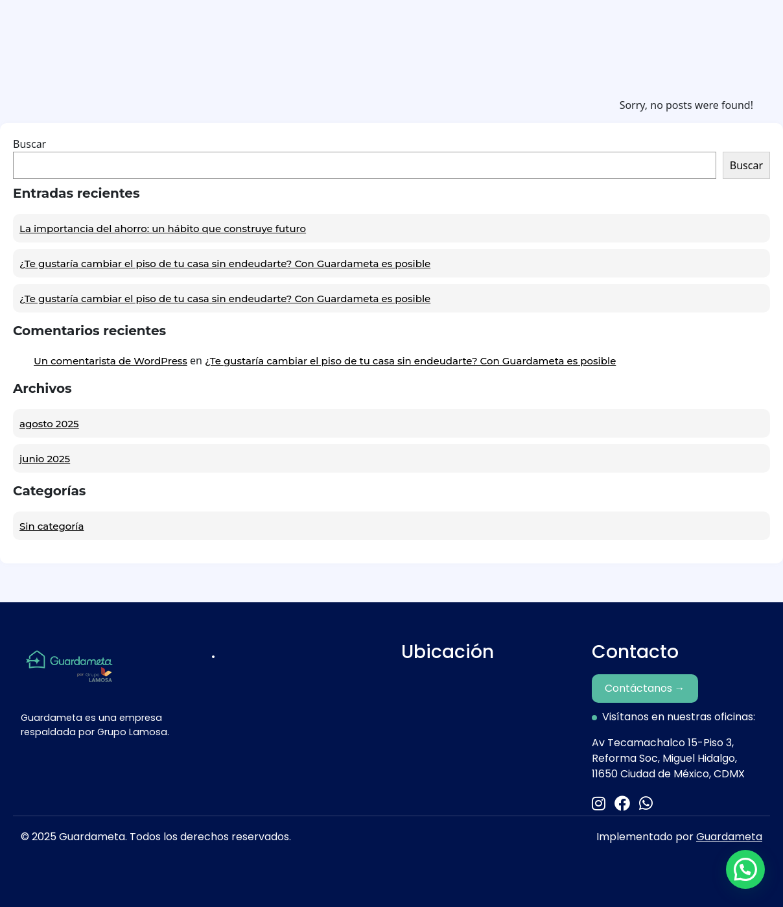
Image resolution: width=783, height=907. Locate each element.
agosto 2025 (49, 424)
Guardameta (729, 836)
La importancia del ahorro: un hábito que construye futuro (162, 228)
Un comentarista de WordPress (110, 361)
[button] (745, 869)
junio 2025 (44, 459)
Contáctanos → (645, 688)
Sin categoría (51, 526)
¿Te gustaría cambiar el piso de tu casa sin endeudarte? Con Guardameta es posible (224, 263)
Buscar (29, 144)
